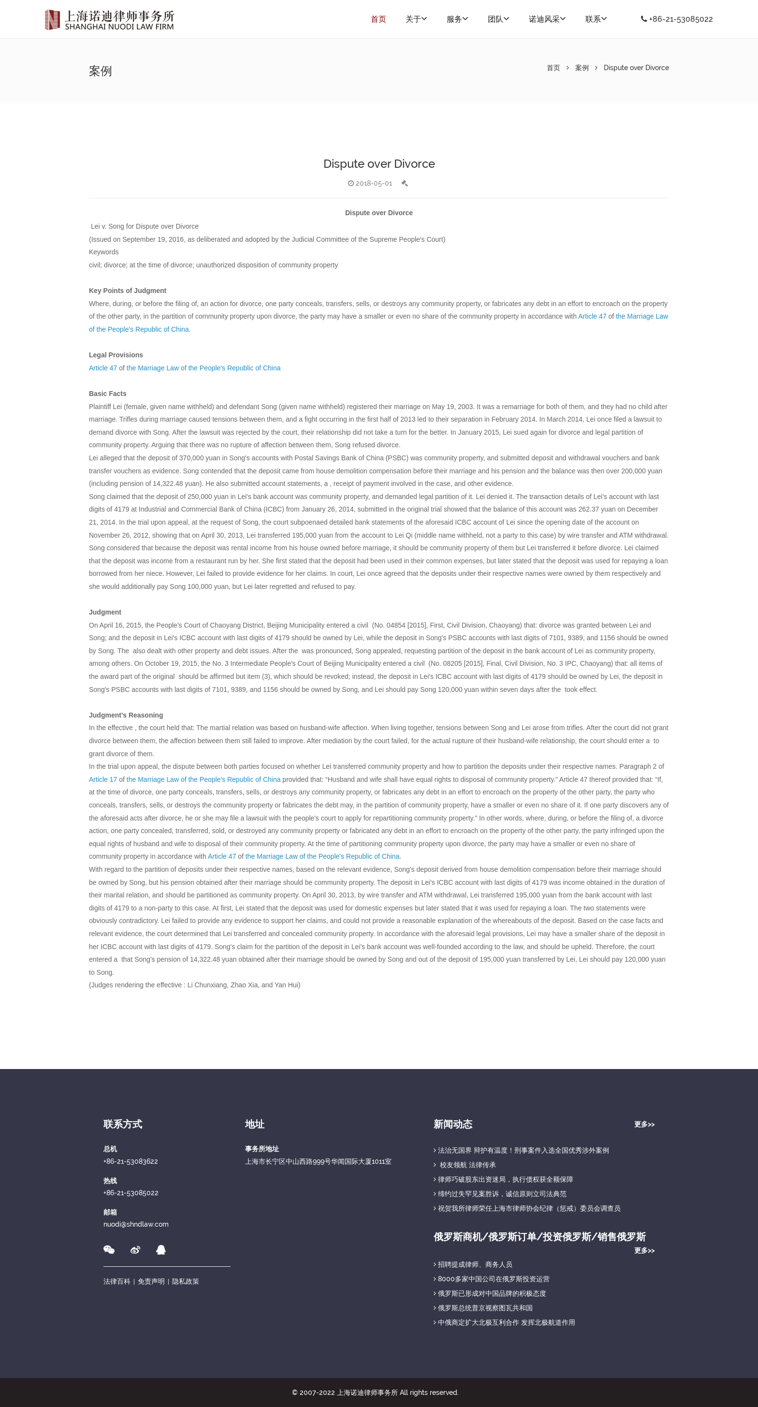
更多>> (644, 1124)
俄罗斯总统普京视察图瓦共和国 (483, 1308)
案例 (582, 68)
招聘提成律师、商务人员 (473, 1264)
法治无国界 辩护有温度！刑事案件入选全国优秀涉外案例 (521, 1150)
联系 (596, 19)
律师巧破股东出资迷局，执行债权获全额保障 (503, 1179)
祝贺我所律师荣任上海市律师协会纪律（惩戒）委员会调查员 (527, 1208)
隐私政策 (185, 1281)
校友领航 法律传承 (465, 1165)
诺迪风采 (547, 19)
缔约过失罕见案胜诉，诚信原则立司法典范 (500, 1194)
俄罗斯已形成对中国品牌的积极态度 (490, 1293)
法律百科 (117, 1281)
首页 (378, 19)
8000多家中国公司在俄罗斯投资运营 (492, 1279)
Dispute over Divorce (636, 68)
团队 (499, 19)
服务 (457, 19)
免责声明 (151, 1281)
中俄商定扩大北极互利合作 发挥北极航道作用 (504, 1322)
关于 (416, 19)
